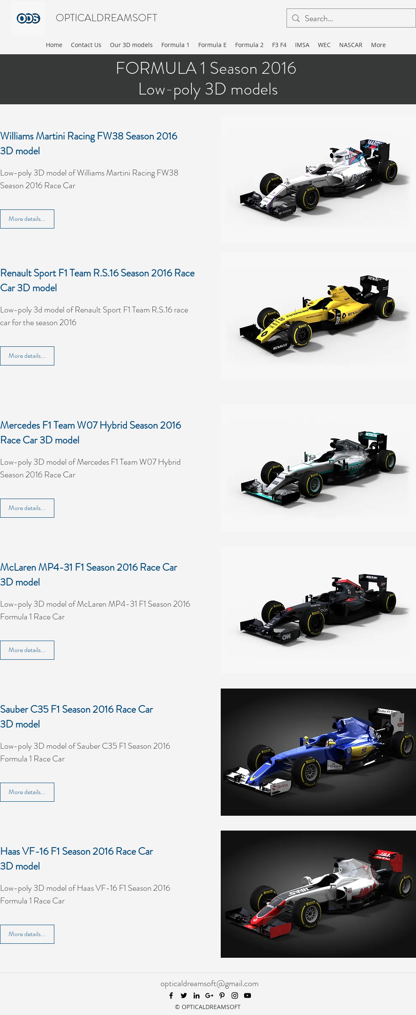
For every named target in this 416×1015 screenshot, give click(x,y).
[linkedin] (196, 995)
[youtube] (247, 995)
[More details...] (27, 219)
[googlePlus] (209, 995)
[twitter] (184, 995)
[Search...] (351, 18)
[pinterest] (222, 995)
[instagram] (234, 995)
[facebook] (171, 995)
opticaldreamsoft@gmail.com (209, 983)
